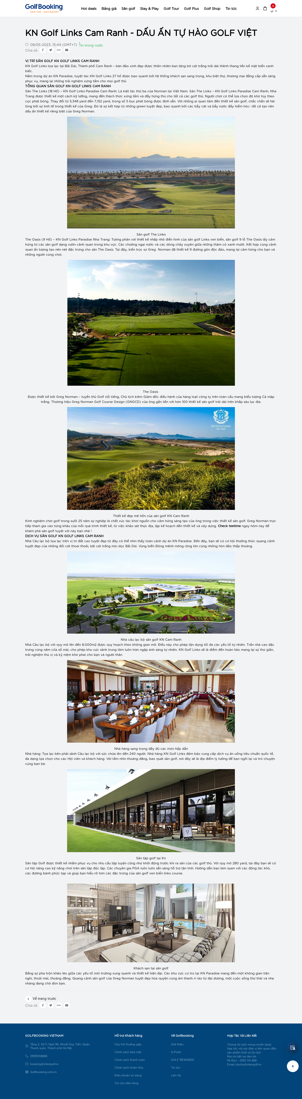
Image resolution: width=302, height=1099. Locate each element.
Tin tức (231, 8)
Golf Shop (212, 8)
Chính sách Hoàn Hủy (129, 1067)
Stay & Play (149, 8)
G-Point (176, 1052)
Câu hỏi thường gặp (128, 1044)
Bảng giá (109, 8)
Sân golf (128, 8)
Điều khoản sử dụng (128, 1075)
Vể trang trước (40, 998)
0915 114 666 (248, 1060)
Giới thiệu (177, 1044)
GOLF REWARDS (182, 1059)
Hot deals (88, 8)
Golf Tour (171, 8)
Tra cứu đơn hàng (127, 1083)
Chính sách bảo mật (128, 1052)
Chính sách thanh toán (130, 1059)
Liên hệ (176, 1075)
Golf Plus (191, 8)
